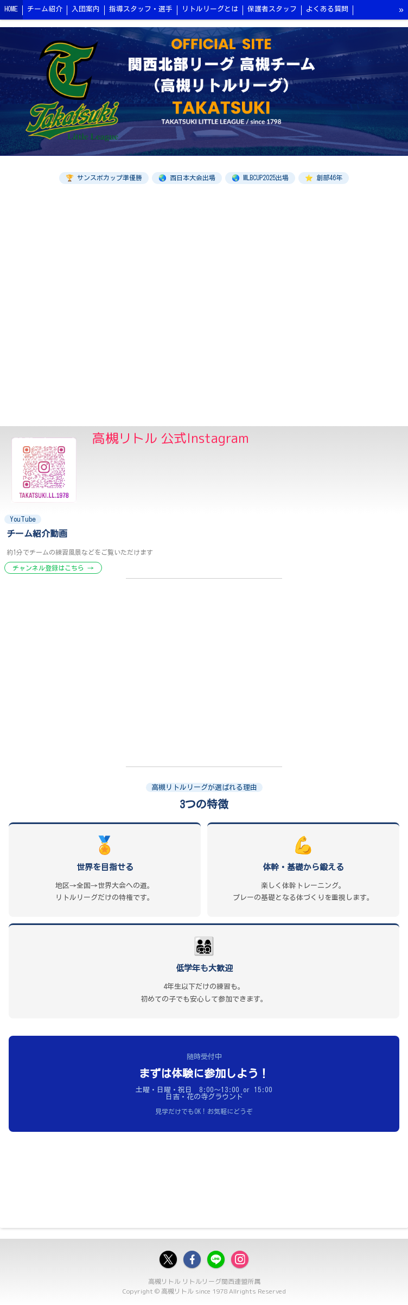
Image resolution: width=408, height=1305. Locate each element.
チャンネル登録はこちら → (53, 568)
